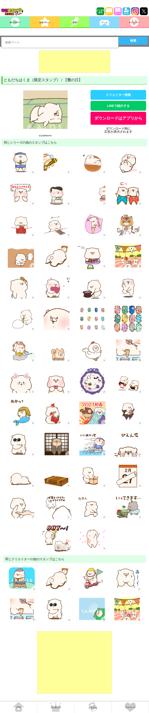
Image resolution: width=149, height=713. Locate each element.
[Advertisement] (74, 62)
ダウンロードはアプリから (118, 118)
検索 (133, 40)
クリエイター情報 (118, 95)
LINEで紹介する (118, 106)
